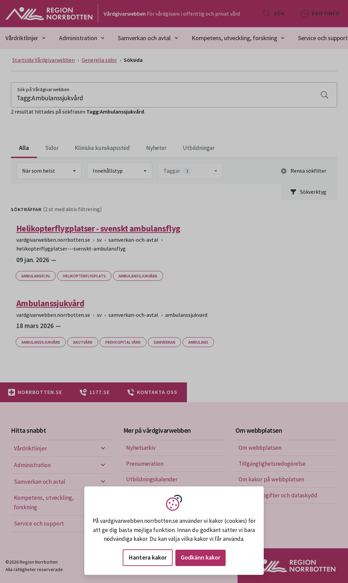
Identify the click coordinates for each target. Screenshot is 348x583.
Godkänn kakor (200, 557)
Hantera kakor (148, 557)
